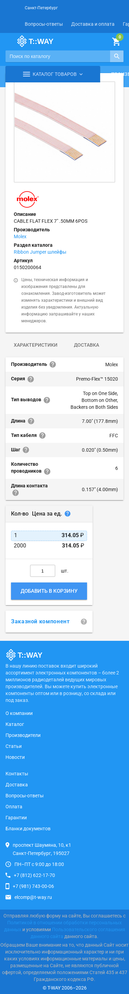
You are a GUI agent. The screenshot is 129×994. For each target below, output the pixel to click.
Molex (20, 236)
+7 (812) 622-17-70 (34, 875)
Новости (15, 757)
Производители (23, 735)
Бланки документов (28, 828)
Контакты (17, 773)
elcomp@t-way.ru (33, 897)
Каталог (15, 724)
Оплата (14, 806)
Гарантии (16, 817)
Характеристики (35, 345)
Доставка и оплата (93, 24)
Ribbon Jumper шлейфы (40, 252)
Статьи (14, 746)
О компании (19, 713)
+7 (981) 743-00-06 (33, 886)
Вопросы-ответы (44, 24)
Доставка (86, 345)
